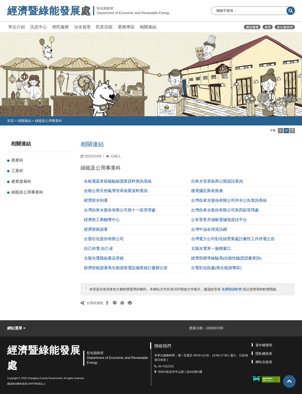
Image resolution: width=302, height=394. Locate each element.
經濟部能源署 (96, 229)
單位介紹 (16, 27)
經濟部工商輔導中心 (102, 219)
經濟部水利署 (96, 200)
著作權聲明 (263, 345)
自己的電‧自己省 (98, 248)
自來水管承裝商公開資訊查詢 (217, 181)
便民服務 (60, 27)
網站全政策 (263, 362)
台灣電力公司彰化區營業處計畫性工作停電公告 (233, 239)
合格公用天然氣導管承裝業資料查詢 (116, 190)
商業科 (17, 160)
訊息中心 (38, 27)
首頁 (10, 121)
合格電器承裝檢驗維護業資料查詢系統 (118, 181)
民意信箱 (104, 27)
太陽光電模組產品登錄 (104, 258)
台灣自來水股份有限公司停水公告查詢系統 (229, 200)
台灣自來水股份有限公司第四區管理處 (225, 210)
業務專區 (126, 27)
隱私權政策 (263, 353)
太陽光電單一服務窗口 (211, 248)
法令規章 (82, 27)
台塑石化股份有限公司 (104, 239)
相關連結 (148, 27)
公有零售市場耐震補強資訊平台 (219, 219)
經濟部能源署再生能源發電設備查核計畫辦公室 (126, 268)
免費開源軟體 (232, 289)
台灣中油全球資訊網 (209, 229)
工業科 (17, 171)
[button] (280, 130)
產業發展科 (21, 181)
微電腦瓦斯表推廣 (207, 190)
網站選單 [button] (16, 328)
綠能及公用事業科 (48, 121)
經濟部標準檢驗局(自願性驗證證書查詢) (226, 258)
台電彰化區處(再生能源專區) (216, 268)
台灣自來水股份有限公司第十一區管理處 (120, 210)
